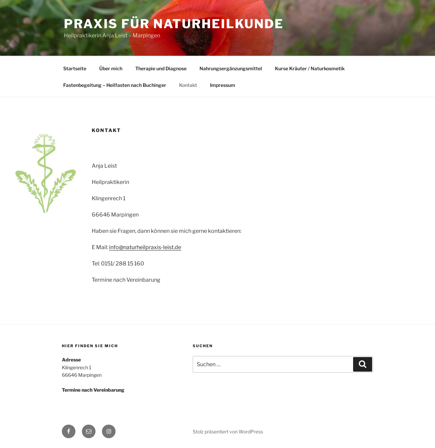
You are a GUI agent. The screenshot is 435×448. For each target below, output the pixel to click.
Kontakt (188, 85)
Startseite (74, 68)
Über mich (110, 68)
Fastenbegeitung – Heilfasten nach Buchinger (114, 85)
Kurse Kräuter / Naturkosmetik (310, 68)
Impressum (222, 85)
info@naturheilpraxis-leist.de (145, 247)
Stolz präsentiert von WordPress (228, 431)
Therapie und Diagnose (161, 68)
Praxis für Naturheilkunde (174, 23)
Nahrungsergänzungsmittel (230, 68)
